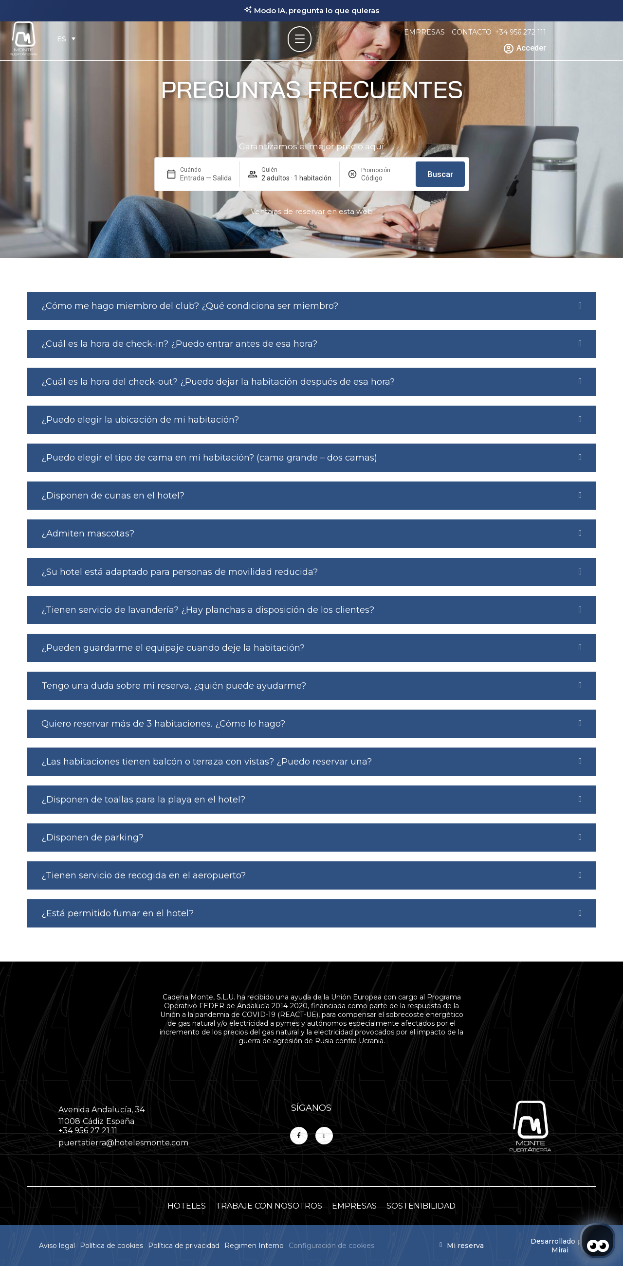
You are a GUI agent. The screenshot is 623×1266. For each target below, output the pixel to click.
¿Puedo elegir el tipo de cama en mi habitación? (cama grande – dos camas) (209, 457)
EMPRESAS (424, 32)
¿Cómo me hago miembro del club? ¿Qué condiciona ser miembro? (189, 306)
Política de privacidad (184, 1245)
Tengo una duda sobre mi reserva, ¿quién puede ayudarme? (173, 685)
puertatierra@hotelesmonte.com (123, 1142)
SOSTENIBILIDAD (421, 1206)
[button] (311, 306)
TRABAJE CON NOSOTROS (269, 1206)
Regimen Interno (254, 1245)
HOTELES (186, 1206)
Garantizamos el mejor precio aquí (311, 146)
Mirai (559, 1250)
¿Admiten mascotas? (87, 533)
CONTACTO (472, 32)
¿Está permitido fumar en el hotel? (117, 913)
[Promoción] (384, 178)
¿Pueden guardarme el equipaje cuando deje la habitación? (173, 647)
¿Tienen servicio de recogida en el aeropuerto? (143, 875)
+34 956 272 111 (520, 32)
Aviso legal (57, 1245)
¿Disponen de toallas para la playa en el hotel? (143, 799)
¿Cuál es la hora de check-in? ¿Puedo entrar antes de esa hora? (179, 344)
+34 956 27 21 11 (87, 1130)
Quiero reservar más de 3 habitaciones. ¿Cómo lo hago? (163, 723)
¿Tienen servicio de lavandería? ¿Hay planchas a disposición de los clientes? (207, 610)
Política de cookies (111, 1245)
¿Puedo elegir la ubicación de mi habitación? (140, 419)
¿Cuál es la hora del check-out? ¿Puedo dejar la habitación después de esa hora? (218, 381)
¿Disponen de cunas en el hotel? (112, 495)
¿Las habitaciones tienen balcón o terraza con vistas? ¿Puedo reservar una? (206, 761)
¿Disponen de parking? (92, 837)
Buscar (440, 174)
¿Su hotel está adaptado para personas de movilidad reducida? (179, 572)
